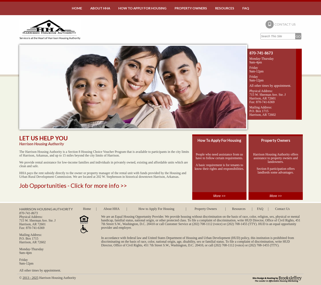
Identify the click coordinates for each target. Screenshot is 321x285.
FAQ (260, 209)
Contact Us (282, 209)
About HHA (111, 209)
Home (87, 209)
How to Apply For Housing (156, 209)
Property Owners (206, 209)
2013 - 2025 (30, 277)
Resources (238, 209)
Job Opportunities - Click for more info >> (73, 185)
